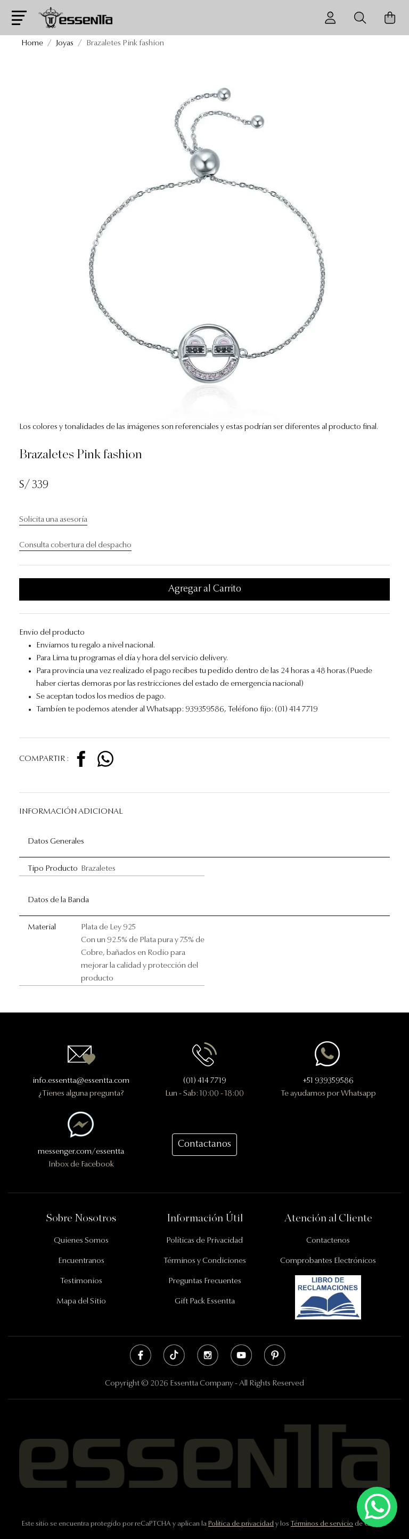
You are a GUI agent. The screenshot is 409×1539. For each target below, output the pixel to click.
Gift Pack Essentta (205, 1302)
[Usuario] (330, 18)
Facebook (140, 1355)
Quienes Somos (81, 1241)
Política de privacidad (241, 1523)
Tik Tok (174, 1355)
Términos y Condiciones (204, 1261)
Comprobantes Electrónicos (328, 1261)
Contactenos (328, 1241)
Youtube (241, 1355)
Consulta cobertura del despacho (75, 545)
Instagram (207, 1355)
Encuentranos (81, 1261)
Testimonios (81, 1281)
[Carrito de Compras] (389, 18)
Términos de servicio (322, 1523)
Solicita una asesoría (53, 520)
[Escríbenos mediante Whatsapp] (377, 1507)
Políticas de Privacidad (204, 1241)
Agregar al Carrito (204, 589)
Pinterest (274, 1355)
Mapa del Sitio (81, 1302)
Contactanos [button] (204, 1144)
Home (32, 43)
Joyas (64, 43)
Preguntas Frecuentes (204, 1281)
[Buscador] (360, 18)
